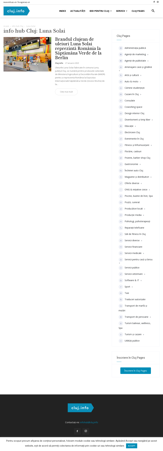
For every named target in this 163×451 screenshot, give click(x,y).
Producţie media (130, 215)
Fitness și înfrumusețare (134, 145)
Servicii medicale (130, 253)
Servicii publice (129, 268)
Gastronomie (128, 164)
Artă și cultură (129, 75)
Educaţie (126, 126)
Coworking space (130, 107)
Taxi (124, 293)
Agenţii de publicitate (132, 61)
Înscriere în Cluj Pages (135, 370)
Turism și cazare (130, 334)
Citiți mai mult (66, 91)
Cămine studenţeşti (132, 88)
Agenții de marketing (132, 54)
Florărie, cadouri (130, 151)
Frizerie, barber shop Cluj (134, 158)
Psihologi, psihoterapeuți (134, 221)
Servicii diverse (129, 240)
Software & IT (129, 280)
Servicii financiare (130, 247)
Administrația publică (132, 48)
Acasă (6, 26)
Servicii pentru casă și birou (135, 259)
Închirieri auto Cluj (131, 170)
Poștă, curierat (129, 202)
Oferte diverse (129, 183)
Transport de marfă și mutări (133, 308)
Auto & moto (128, 81)
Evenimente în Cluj (131, 139)
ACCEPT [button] (131, 446)
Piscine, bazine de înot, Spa (136, 196)
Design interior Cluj (131, 113)
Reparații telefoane (131, 228)
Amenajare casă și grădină (135, 67)
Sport (124, 287)
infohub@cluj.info (89, 422)
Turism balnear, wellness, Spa (135, 325)
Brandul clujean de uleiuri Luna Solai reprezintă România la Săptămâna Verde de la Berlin (78, 48)
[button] (153, 11)
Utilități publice (129, 341)
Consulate (127, 101)
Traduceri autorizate (132, 299)
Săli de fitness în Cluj (132, 234)
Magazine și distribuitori (134, 177)
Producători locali (131, 209)
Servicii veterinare (131, 274)
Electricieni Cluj (129, 132)
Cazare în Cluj (129, 94)
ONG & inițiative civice (133, 190)
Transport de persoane (133, 317)
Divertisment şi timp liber (134, 120)
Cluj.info (59, 63)
